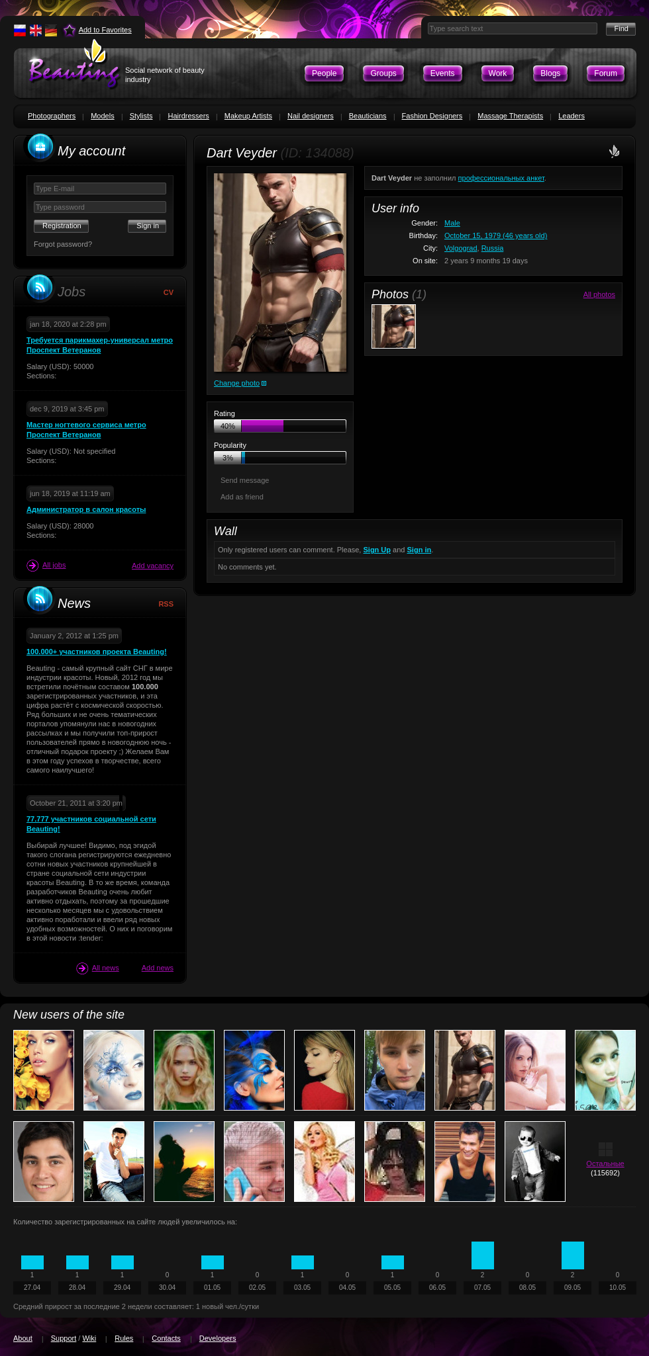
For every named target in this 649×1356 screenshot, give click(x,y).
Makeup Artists (248, 116)
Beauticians (368, 116)
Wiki (89, 1338)
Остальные (605, 1163)
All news (97, 968)
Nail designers (310, 116)
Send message (245, 480)
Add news (158, 968)
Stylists (141, 116)
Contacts (166, 1338)
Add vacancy (153, 566)
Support (64, 1338)
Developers (217, 1338)
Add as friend (242, 497)
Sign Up (377, 550)
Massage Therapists (510, 116)
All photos (599, 294)
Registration (61, 226)
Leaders (571, 116)
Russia (492, 248)
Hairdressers (188, 116)
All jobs (46, 566)
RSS (166, 604)
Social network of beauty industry (165, 74)
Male (452, 223)
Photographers (51, 116)
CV (169, 292)
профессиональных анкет (501, 178)
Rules (124, 1338)
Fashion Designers (432, 116)
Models (102, 116)
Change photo (237, 383)
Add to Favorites (105, 30)
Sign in (419, 550)
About (22, 1338)
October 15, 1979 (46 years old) (495, 235)
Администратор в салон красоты (86, 509)
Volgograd (460, 248)
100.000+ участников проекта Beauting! (96, 652)
